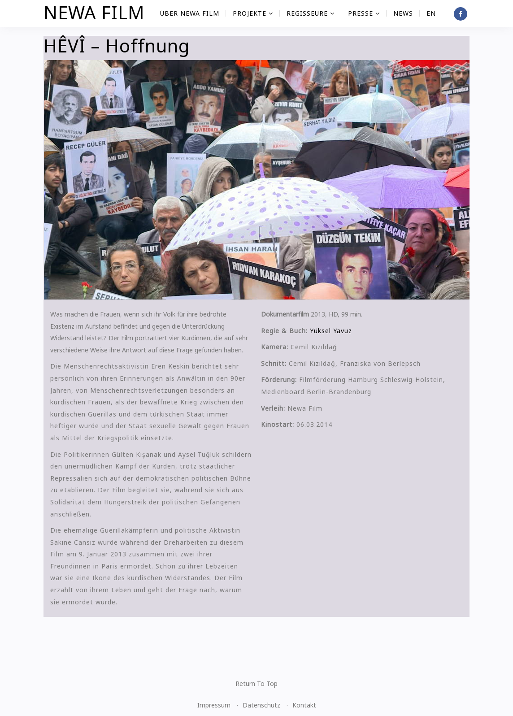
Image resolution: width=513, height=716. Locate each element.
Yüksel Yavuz (331, 330)
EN (431, 13)
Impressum (213, 705)
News (403, 13)
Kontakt (304, 705)
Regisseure (311, 13)
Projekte (253, 13)
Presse (364, 13)
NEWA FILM (94, 12)
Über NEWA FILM (189, 13)
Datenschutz (261, 705)
